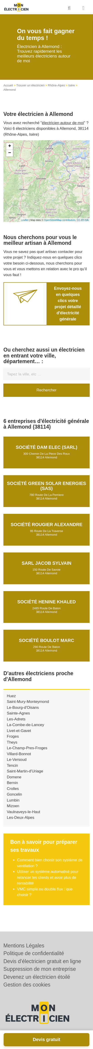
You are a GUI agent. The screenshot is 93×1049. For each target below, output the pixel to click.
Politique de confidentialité (33, 953)
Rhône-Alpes (56, 85)
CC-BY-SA (82, 220)
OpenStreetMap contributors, (60, 220)
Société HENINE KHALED (46, 601)
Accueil (8, 85)
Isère (71, 85)
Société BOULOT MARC (46, 640)
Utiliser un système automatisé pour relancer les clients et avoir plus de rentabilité (47, 877)
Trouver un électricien (30, 85)
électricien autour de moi (63, 123)
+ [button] (9, 146)
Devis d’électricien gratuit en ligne (42, 961)
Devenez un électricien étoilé (36, 977)
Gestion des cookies (26, 985)
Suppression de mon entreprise (39, 969)
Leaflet (24, 220)
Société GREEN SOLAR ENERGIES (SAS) (46, 486)
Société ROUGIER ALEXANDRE (46, 524)
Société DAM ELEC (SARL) (46, 447)
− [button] (9, 153)
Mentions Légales (23, 946)
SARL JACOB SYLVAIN (46, 563)
